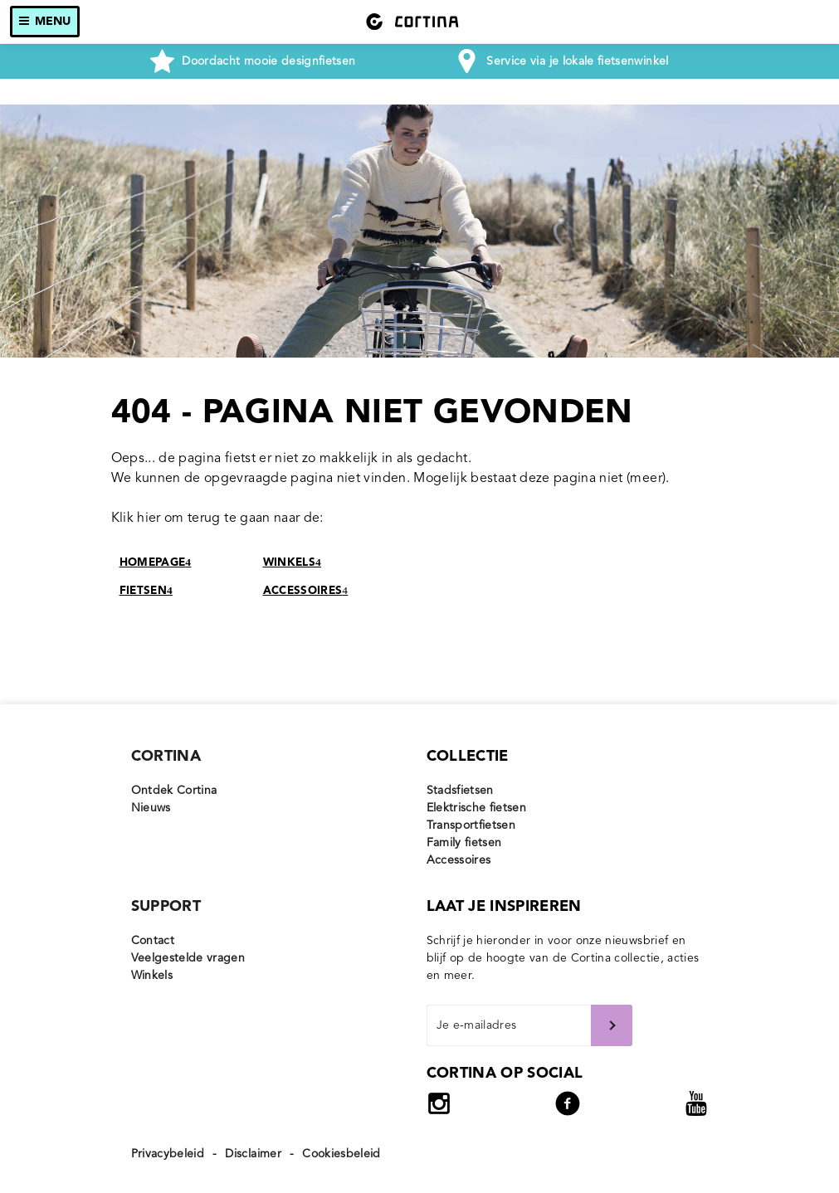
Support (166, 906)
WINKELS (292, 563)
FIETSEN (146, 591)
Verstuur (611, 1025)
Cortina (166, 756)
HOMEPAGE (156, 563)
